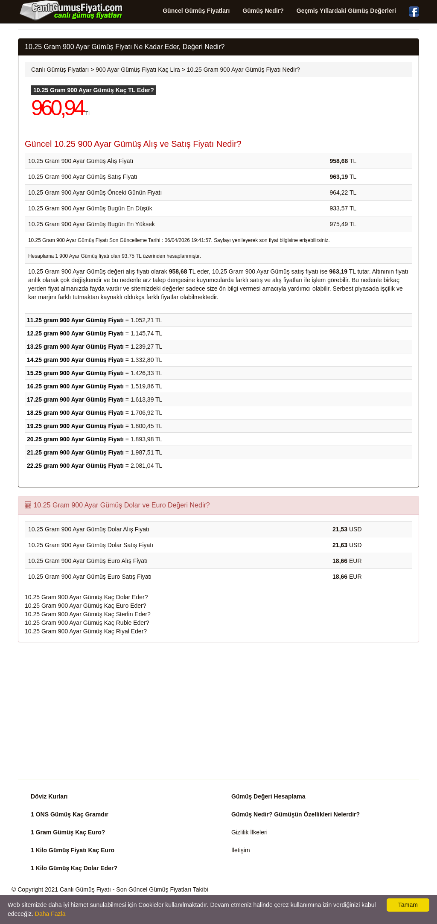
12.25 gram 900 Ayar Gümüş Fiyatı (75, 333)
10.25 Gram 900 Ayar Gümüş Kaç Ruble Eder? (87, 622)
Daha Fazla (50, 913)
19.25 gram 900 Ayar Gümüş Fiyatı (75, 426)
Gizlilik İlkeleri (249, 832)
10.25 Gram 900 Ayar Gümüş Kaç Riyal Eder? (86, 631)
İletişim (240, 850)
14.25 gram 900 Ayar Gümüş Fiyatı (75, 359)
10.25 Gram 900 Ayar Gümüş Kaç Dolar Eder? (86, 597)
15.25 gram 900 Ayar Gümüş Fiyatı (75, 373)
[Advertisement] (218, 710)
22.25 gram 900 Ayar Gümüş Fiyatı (75, 465)
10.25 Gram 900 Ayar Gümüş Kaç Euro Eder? (85, 605)
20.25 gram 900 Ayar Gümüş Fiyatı (75, 439)
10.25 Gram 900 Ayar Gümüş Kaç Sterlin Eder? (88, 614)
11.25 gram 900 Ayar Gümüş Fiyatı (75, 320)
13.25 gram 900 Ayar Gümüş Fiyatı (75, 346)
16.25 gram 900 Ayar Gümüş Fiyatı (75, 386)
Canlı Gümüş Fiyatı (85, 889)
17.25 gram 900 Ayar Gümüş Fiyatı (75, 399)
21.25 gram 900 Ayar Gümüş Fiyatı (75, 452)
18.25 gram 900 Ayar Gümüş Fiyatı (75, 412)
